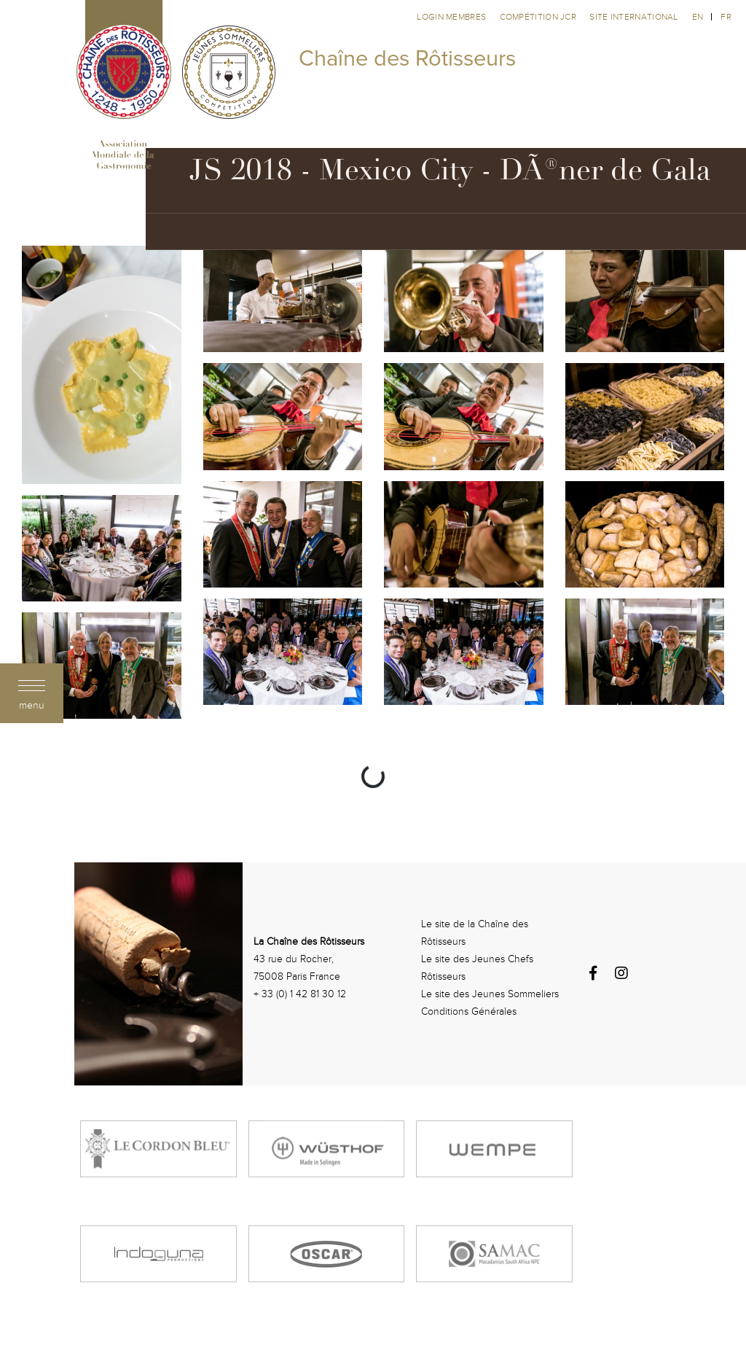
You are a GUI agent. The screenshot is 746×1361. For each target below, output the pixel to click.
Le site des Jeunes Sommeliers (490, 994)
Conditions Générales (469, 1011)
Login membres (452, 17)
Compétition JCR (539, 17)
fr (726, 17)
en (698, 17)
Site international (633, 17)
